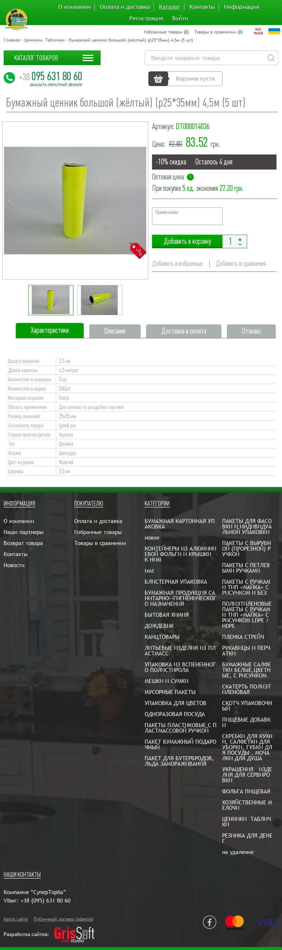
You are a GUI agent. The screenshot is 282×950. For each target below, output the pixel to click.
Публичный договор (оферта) (63, 919)
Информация (241, 7)
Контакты (202, 7)
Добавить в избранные (177, 263)
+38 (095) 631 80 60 (45, 900)
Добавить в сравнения (241, 263)
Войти (180, 18)
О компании (74, 7)
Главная (12, 40)
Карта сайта (16, 919)
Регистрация (146, 18)
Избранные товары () (166, 32)
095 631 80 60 (50, 76)
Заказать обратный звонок (56, 85)
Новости (14, 565)
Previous (10, 200)
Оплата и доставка (125, 7)
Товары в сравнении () (218, 32)
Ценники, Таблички (44, 40)
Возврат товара (23, 543)
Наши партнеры (23, 532)
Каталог (169, 7)
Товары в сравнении (100, 543)
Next (140, 200)
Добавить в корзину (187, 241)
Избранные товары (98, 532)
